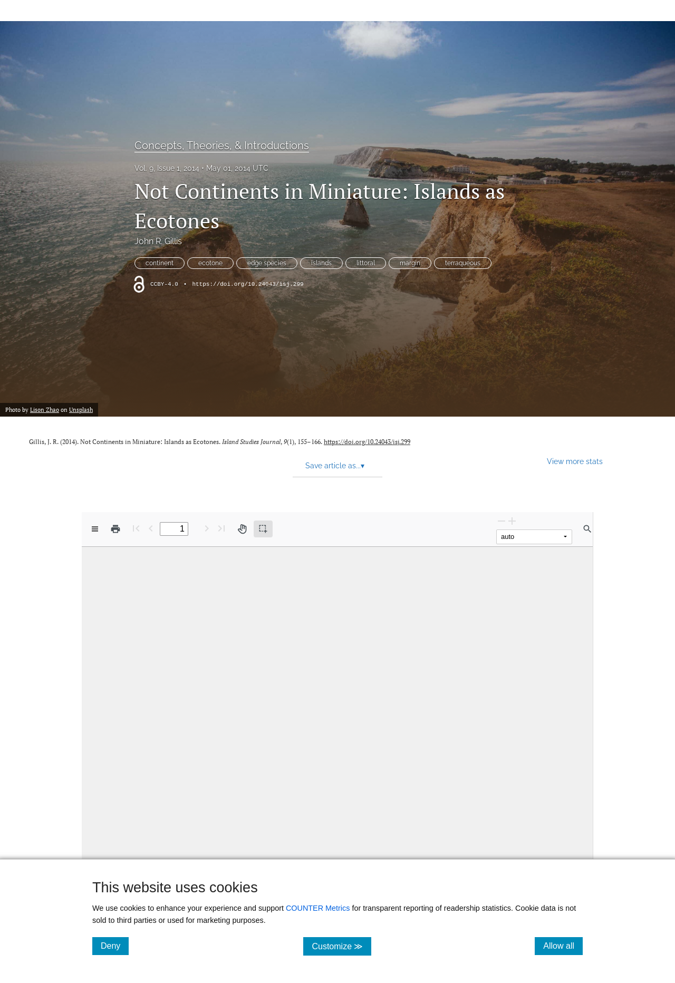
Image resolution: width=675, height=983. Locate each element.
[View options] (95, 529)
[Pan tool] (242, 529)
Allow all (563, 945)
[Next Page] (206, 528)
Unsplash (81, 409)
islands (321, 263)
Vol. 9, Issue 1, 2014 (166, 168)
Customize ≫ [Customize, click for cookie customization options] (341, 946)
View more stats (575, 461)
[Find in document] (587, 529)
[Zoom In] (512, 520)
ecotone (210, 263)
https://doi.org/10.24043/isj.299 (247, 284)
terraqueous (462, 263)
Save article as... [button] (334, 465)
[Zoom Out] (501, 520)
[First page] (136, 528)
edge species (266, 263)
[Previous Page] (150, 528)
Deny (115, 945)
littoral (365, 263)
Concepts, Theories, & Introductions (221, 145)
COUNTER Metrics (318, 908)
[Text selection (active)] (263, 529)
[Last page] (221, 528)
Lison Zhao (44, 409)
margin (410, 263)
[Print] (115, 529)
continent (159, 263)
